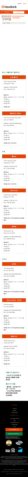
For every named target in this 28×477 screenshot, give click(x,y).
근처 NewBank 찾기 (14, 429)
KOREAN (25, 3)
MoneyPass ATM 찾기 (14, 434)
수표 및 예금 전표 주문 (14, 418)
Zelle (14, 426)
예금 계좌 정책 (14, 412)
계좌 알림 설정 (14, 424)
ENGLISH (19, 3)
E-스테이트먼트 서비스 (14, 422)
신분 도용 (15, 408)
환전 (14, 420)
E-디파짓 (18, 12)
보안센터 (14, 410)
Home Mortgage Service (18, 16)
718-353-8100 (13, 473)
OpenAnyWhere (16, 17)
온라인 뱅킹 (6, 12)
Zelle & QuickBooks (6, 17)
